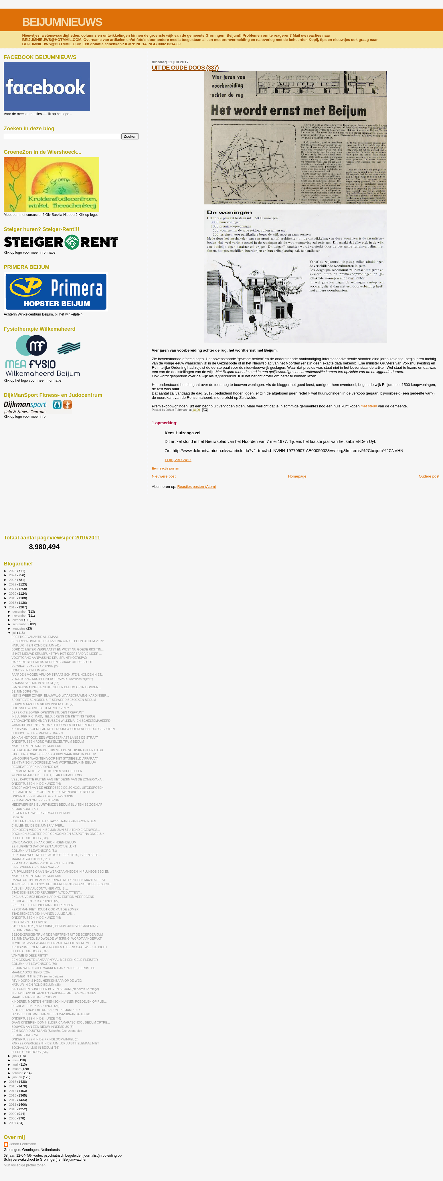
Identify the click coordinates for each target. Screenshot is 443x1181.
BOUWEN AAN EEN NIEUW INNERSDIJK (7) (42, 704)
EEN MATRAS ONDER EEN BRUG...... (37, 800)
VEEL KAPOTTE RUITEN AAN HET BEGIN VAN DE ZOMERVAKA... (57, 779)
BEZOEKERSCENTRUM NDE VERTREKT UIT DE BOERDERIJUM (57, 934)
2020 (13, 593)
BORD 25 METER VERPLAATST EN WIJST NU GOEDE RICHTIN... (57, 649)
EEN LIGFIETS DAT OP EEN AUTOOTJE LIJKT (43, 846)
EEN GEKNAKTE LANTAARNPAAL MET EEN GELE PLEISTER (54, 959)
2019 (13, 598)
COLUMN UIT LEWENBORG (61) (34, 850)
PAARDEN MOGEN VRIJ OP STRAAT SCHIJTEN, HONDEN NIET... (57, 674)
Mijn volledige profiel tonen (25, 1165)
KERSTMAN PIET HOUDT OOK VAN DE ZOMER (45, 909)
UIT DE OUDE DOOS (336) (30, 1052)
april (16, 1064)
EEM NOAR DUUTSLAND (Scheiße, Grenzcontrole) (46, 1030)
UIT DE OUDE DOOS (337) (185, 67)
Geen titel (17, 817)
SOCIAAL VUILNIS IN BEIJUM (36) (35, 1047)
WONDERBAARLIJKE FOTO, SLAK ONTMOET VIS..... (48, 775)
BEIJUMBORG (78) (24, 691)
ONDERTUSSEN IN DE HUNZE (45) (36, 917)
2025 (13, 571)
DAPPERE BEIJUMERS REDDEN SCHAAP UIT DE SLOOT (52, 662)
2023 (13, 579)
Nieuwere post (163, 476)
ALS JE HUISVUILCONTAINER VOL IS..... (40, 888)
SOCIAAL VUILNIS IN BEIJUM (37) (35, 683)
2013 (13, 1095)
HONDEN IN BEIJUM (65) (29, 670)
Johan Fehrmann (22, 1144)
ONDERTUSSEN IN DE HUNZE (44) (36, 1018)
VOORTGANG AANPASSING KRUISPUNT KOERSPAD (49, 657)
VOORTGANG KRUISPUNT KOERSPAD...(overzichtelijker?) (52, 679)
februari (18, 1073)
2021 (13, 589)
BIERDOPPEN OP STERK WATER (35, 867)
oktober (18, 620)
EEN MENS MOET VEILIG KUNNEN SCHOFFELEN (46, 771)
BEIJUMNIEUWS (62, 22)
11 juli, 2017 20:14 (178, 460)
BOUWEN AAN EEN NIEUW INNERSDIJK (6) (42, 1026)
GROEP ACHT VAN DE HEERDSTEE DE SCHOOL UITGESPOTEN (57, 787)
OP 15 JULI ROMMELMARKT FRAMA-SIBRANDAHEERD (50, 1014)
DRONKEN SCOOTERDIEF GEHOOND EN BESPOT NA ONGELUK (57, 833)
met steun (369, 406)
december (20, 611)
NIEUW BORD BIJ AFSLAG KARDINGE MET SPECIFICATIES (53, 993)
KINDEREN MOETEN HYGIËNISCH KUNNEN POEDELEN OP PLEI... (59, 1001)
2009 (13, 1113)
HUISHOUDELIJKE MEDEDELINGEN (37, 733)
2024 (13, 575)
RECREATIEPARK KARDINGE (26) (35, 1006)
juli (15, 632)
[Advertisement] (29, 449)
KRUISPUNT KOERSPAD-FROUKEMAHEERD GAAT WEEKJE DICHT (59, 947)
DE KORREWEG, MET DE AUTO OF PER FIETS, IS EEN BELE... (56, 855)
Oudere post (429, 476)
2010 (13, 1109)
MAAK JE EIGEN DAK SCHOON (33, 997)
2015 (13, 1086)
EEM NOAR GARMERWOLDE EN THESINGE (42, 863)
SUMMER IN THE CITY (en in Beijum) (37, 976)
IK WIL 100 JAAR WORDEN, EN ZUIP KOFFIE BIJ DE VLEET (53, 943)
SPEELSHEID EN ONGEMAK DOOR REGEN (42, 905)
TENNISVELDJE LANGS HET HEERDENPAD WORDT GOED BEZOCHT (61, 884)
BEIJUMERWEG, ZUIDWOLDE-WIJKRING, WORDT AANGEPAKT (56, 938)
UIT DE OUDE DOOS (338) (30, 838)
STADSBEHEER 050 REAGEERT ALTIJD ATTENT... (46, 892)
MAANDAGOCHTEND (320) (30, 972)
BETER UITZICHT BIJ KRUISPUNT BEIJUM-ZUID (45, 1010)
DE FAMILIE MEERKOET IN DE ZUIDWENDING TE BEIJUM (52, 792)
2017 (13, 607)
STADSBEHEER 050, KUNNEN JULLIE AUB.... (43, 913)
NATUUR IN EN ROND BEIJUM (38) (36, 984)
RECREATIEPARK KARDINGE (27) (35, 901)
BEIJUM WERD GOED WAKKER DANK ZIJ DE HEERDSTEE (53, 968)
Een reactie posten (165, 468)
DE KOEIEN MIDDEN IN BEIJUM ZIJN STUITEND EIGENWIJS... (55, 829)
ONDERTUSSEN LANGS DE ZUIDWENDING (42, 796)
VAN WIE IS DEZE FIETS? (29, 955)
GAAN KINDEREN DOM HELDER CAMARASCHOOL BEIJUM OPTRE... (60, 1022)
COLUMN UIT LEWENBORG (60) (34, 963)
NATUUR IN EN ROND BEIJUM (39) (36, 876)
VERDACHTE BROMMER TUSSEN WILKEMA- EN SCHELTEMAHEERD (60, 720)
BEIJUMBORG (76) (24, 930)
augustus (19, 628)
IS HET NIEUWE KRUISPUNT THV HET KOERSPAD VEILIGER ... (56, 653)
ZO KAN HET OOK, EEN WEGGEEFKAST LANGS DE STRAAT (54, 737)
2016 (13, 1081)
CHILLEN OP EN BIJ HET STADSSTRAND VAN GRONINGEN (53, 821)
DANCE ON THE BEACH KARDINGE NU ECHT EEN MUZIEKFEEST (58, 880)
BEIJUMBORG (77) (24, 809)
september (21, 624)
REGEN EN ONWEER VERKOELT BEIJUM (40, 813)
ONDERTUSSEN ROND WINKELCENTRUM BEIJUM (47, 741)
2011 (13, 1104)
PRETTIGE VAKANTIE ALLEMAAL (34, 636)
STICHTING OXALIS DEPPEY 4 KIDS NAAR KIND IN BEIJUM (53, 754)
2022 (13, 584)
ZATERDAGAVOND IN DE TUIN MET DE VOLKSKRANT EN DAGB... (58, 750)
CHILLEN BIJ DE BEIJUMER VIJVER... (38, 825)
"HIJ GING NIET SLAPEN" (29, 922)
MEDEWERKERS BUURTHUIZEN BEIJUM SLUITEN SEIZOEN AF (56, 804)
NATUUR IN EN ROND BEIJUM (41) (36, 645)
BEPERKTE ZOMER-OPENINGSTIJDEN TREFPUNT (47, 712)
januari (18, 1077)
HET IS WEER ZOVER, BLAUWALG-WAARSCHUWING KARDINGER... (60, 695)
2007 (13, 1123)
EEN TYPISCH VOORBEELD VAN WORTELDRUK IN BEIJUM (53, 762)
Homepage (297, 476)
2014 (13, 1091)
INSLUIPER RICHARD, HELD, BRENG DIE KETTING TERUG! (53, 716)
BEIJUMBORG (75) (24, 1035)
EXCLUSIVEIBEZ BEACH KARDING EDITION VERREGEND (52, 896)
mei (16, 1060)
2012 (13, 1100)
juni (15, 1056)
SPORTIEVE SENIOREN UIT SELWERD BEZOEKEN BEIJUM (53, 699)
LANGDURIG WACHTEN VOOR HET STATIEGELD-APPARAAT (54, 758)
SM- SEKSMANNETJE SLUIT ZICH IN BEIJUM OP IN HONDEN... (56, 687)
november (20, 615)
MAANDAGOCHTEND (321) (30, 859)
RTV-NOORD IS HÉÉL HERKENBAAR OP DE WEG (46, 980)
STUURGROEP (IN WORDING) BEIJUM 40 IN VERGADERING (54, 926)
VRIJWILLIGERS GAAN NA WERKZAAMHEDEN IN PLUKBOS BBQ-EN (60, 871)
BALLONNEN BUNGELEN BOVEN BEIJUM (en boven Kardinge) (55, 989)
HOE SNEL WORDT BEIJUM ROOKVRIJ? (40, 708)
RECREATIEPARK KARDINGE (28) (35, 766)
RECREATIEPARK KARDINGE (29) (35, 666)
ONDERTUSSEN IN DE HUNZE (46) (36, 783)
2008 (13, 1118)
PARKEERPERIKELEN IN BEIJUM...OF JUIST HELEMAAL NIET (55, 1043)
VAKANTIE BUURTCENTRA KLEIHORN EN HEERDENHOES (53, 725)
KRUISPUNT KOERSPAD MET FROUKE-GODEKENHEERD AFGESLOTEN (63, 729)
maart (17, 1068)
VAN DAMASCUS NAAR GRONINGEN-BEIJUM (43, 842)
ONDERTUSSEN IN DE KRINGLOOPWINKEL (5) (44, 1039)
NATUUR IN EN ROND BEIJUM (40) (36, 746)
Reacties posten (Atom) (196, 486)
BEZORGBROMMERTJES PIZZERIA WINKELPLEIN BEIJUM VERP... (58, 641)
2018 (13, 602)
